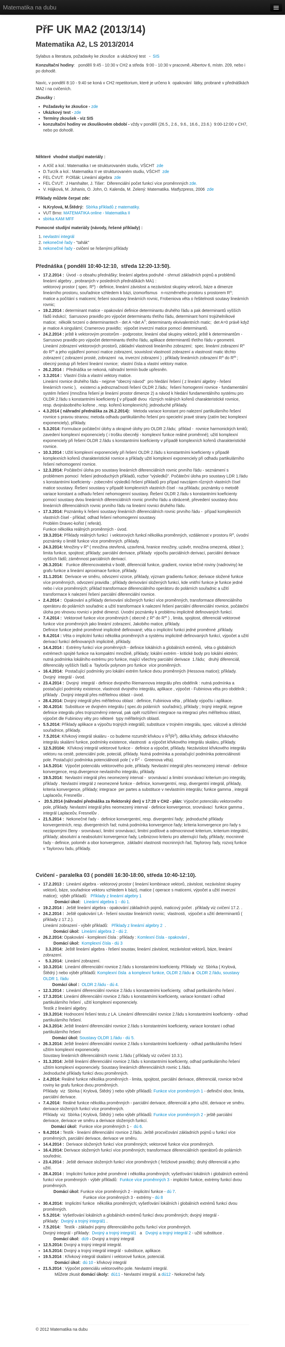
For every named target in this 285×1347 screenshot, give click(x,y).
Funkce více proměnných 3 (145, 1179)
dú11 (115, 1274)
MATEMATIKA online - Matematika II (96, 213)
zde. (193, 183)
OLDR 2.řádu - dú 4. (100, 984)
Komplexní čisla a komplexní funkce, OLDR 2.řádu (144, 972)
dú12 (166, 1274)
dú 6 (137, 1126)
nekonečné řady (58, 242)
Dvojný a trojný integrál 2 (168, 1233)
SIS (156, 56)
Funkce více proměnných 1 (178, 1091)
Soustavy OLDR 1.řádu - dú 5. (107, 1037)
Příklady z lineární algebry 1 (116, 895)
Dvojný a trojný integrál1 (83, 1221)
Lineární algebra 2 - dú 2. (105, 931)
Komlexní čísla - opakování (162, 937)
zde (94, 106)
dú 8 (159, 1197)
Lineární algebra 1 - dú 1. (107, 901)
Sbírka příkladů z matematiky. (113, 207)
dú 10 (88, 1262)
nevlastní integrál (58, 236)
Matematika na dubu (29, 7)
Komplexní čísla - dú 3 (102, 943)
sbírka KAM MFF (58, 218)
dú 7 (171, 1191)
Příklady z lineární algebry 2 (137, 925)
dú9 (85, 1238)
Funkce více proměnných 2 (178, 1114)
